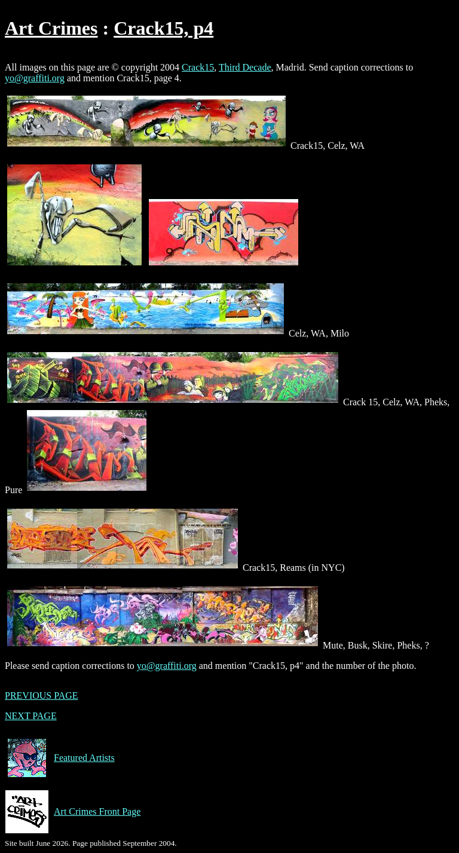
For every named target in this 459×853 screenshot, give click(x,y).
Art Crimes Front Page (72, 812)
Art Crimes (51, 28)
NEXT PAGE (31, 716)
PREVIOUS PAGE (41, 695)
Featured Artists (60, 758)
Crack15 (198, 67)
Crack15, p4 (163, 28)
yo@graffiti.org (35, 78)
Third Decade (245, 67)
